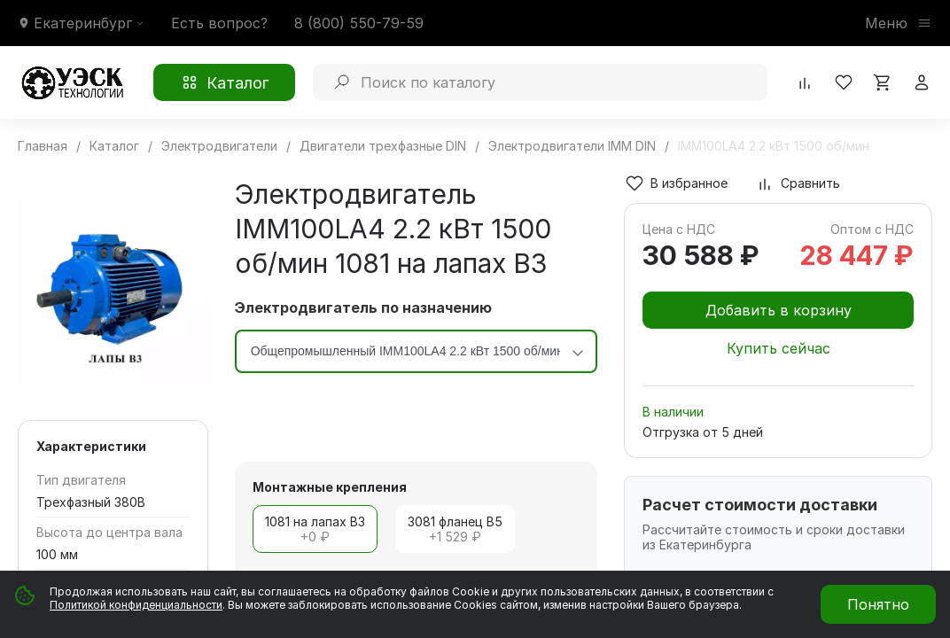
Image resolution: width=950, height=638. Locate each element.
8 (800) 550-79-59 (359, 23)
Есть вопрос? (219, 23)
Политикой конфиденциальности (136, 604)
